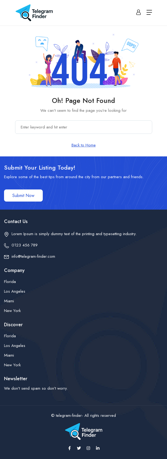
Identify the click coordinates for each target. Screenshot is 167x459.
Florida (10, 282)
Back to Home (84, 145)
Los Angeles (14, 291)
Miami (9, 301)
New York (12, 311)
